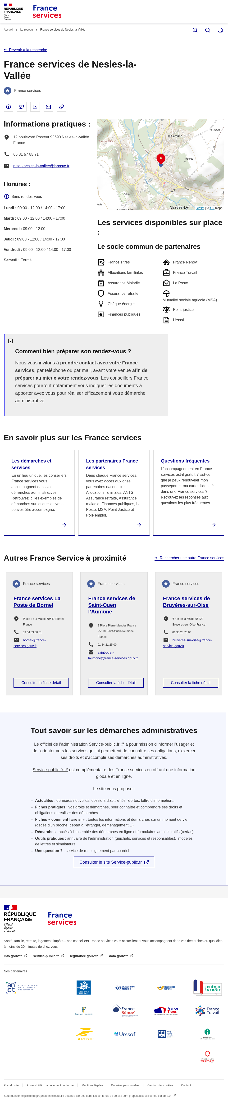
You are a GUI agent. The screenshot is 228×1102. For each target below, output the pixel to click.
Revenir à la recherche (28, 50)
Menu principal (221, 6)
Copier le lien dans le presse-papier (61, 107)
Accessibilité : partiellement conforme (50, 1085)
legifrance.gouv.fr (84, 956)
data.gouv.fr (119, 956)
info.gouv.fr (13, 956)
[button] (161, 159)
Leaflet (200, 208)
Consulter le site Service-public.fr (110, 862)
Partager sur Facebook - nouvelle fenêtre (8, 107)
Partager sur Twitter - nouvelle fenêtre (22, 107)
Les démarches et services (31, 464)
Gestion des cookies (160, 1085)
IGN (212, 208)
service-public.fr (46, 956)
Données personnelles (125, 1085)
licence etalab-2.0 (159, 1095)
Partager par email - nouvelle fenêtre (48, 107)
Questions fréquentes (185, 460)
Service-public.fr (104, 744)
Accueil (8, 29)
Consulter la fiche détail (41, 683)
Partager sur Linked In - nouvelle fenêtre (35, 107)
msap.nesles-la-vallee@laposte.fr (41, 166)
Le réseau (26, 29)
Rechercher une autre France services (192, 558)
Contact (186, 1085)
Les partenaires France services (112, 464)
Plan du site (11, 1085)
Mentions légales (92, 1085)
